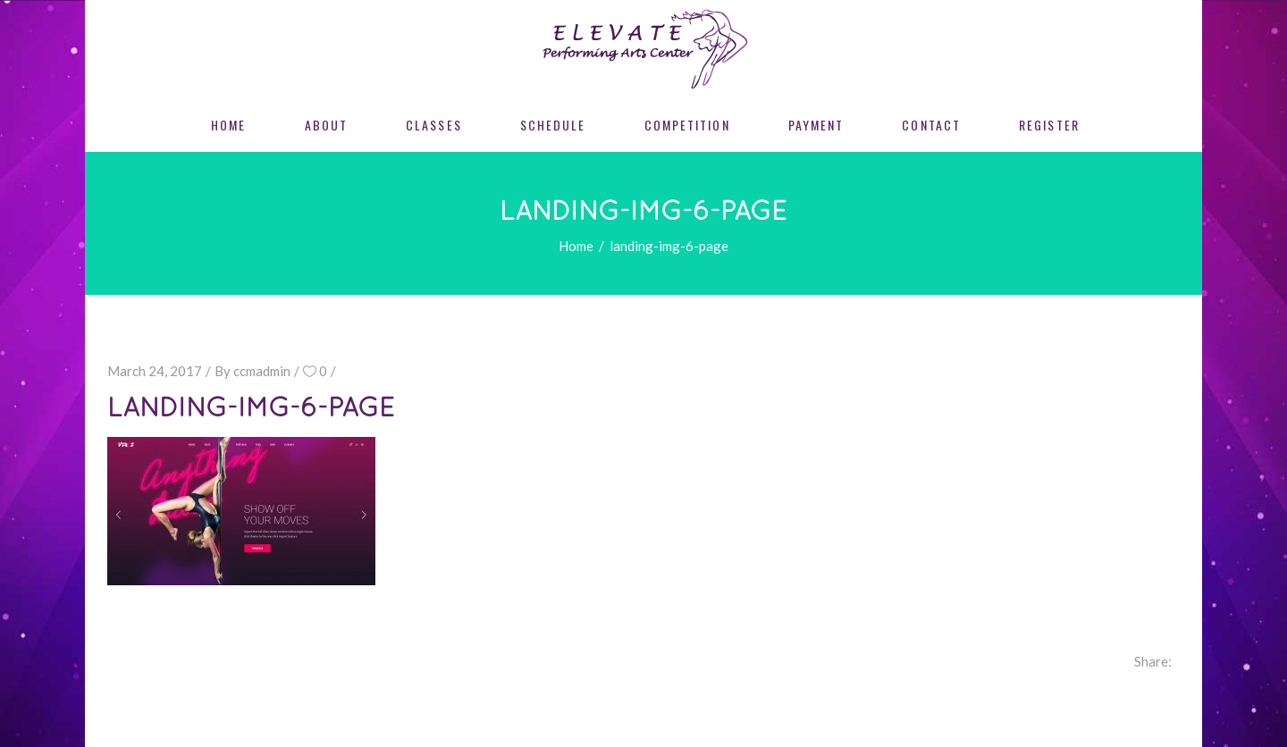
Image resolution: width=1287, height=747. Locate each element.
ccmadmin (261, 371)
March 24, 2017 (154, 371)
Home (576, 246)
